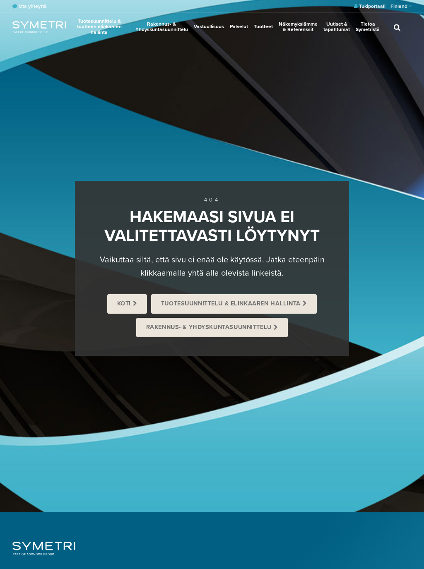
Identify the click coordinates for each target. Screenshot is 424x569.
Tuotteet (263, 26)
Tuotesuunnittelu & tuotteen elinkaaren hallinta (99, 26)
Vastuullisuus (209, 26)
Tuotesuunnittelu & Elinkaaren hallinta (231, 303)
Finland (401, 6)
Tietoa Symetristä (368, 26)
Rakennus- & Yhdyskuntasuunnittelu (161, 26)
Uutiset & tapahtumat (336, 26)
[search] (397, 26)
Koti (124, 303)
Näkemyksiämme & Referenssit (298, 26)
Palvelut (239, 26)
